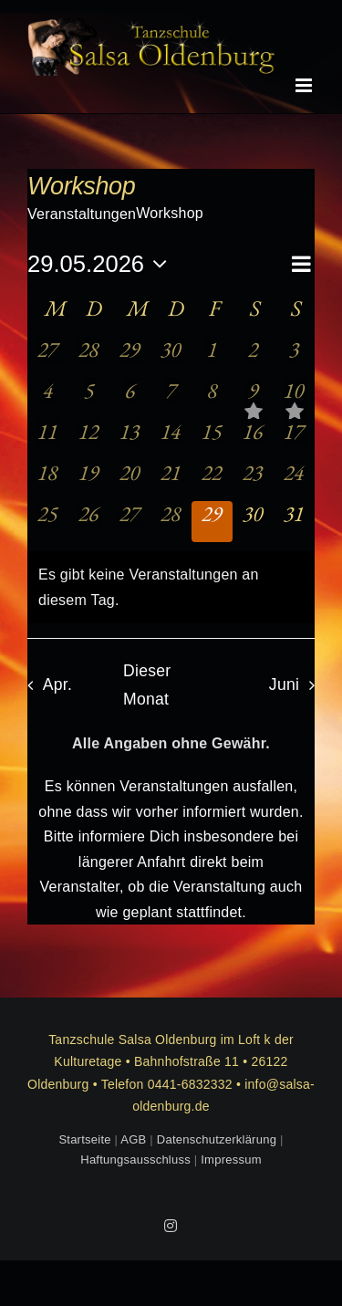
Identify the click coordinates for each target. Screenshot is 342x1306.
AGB (133, 1139)
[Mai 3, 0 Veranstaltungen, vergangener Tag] (294, 357)
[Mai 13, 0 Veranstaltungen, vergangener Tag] (129, 439)
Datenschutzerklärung (216, 1139)
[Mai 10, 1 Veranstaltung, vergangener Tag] (294, 398)
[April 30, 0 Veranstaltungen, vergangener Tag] (171, 357)
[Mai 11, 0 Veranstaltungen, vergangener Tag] (47, 439)
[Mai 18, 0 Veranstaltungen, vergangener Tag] (47, 480)
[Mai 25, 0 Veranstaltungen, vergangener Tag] (47, 521)
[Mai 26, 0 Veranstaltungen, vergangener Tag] (88, 521)
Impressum (231, 1159)
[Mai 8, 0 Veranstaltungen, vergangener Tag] (212, 398)
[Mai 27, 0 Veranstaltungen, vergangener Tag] (129, 521)
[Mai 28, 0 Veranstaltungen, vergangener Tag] (171, 521)
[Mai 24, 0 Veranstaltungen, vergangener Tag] (294, 480)
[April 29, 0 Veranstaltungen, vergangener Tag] (129, 357)
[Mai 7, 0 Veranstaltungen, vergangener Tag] (171, 398)
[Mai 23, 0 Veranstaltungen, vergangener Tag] (253, 480)
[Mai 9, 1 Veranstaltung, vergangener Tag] (253, 398)
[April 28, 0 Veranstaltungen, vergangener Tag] (88, 357)
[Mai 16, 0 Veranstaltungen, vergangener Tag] (253, 439)
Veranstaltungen (81, 214)
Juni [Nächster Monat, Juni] (284, 684)
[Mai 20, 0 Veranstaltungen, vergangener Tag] (129, 480)
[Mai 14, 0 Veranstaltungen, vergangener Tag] (171, 439)
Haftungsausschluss (135, 1159)
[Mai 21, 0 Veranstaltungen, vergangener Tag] (171, 480)
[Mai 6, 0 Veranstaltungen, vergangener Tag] (129, 398)
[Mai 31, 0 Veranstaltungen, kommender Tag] (294, 521)
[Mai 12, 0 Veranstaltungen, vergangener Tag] (88, 439)
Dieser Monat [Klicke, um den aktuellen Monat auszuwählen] (147, 684)
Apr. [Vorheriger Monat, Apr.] (57, 684)
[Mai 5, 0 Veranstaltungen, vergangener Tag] (88, 398)
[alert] (171, 587)
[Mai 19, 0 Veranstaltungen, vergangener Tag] (88, 480)
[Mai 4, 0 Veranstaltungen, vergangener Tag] (47, 398)
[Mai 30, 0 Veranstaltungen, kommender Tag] (253, 521)
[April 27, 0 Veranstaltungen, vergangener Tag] (47, 357)
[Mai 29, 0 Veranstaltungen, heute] (212, 521)
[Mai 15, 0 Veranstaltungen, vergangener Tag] (212, 439)
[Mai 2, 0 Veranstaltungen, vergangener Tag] (253, 357)
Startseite (84, 1139)
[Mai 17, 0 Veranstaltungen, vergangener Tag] (294, 439)
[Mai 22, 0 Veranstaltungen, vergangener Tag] (212, 480)
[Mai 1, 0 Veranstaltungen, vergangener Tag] (212, 357)
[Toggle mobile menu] (305, 85)
